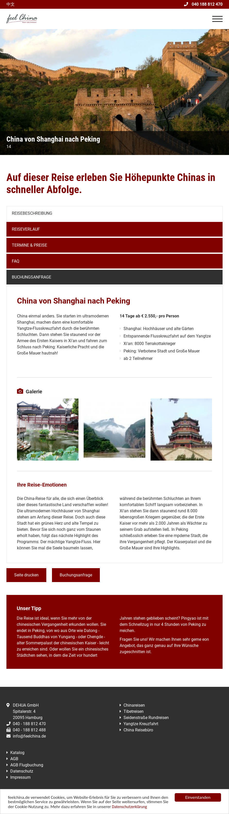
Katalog (17, 752)
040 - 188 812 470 (26, 723)
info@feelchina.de (26, 736)
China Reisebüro (138, 730)
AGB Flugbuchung (26, 765)
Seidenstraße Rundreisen (146, 717)
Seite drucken (26, 575)
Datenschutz (21, 771)
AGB (14, 758)
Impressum (20, 777)
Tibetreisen (134, 711)
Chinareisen (134, 705)
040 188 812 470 (203, 4)
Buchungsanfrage (31, 277)
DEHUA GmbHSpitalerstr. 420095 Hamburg (24, 711)
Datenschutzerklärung (129, 806)
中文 (10, 4)
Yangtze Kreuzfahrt (141, 723)
